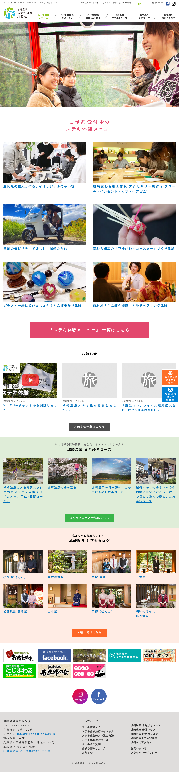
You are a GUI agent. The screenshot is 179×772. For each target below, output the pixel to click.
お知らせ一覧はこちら (89, 426)
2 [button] (155, 101)
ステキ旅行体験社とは (90, 3)
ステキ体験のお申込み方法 (98, 735)
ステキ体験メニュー (94, 727)
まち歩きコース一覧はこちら (89, 517)
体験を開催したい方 (94, 748)
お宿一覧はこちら (89, 632)
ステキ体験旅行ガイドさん (98, 731)
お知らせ (87, 752)
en (147, 3)
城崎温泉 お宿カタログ (144, 734)
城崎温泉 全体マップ (143, 729)
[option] (89, 64)
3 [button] (159, 101)
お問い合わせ (125, 3)
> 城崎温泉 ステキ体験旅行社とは (27, 751)
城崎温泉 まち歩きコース (146, 725)
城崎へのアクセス (141, 742)
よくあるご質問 (110, 3)
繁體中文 (158, 3)
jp (139, 3)
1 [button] (152, 101)
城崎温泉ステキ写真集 (144, 738)
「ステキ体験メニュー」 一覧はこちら (89, 330)
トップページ (90, 721)
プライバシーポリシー (144, 752)
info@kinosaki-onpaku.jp (36, 734)
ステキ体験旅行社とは (95, 740)
